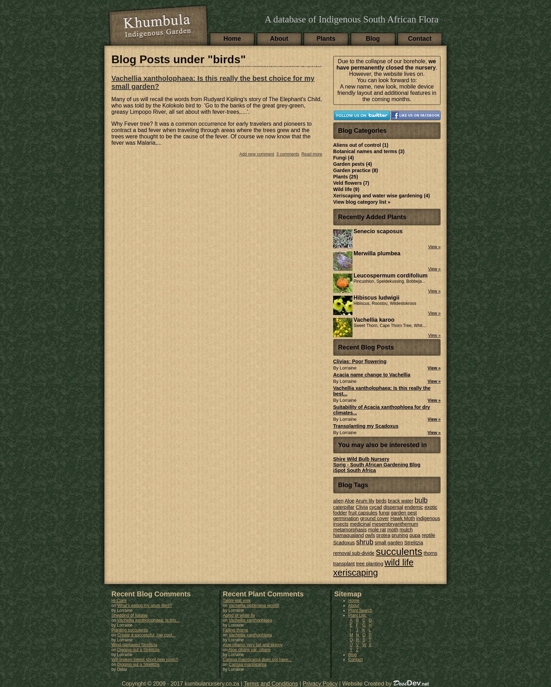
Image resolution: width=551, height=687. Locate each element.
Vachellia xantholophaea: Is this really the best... (381, 391)
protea (383, 535)
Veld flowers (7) (351, 183)
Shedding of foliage (129, 615)
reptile (428, 535)
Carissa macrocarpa (247, 664)
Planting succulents (129, 630)
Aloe (350, 501)
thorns (430, 553)
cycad (375, 507)
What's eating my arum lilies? (144, 605)
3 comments (287, 154)
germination (346, 518)
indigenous (428, 518)
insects (341, 524)
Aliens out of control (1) (360, 145)
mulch (406, 529)
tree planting (369, 564)
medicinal (360, 524)
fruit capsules (363, 513)
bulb (421, 500)
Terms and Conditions (271, 684)
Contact (420, 38)
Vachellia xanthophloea (250, 620)
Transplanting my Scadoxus (365, 426)
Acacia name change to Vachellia (371, 375)
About (279, 38)
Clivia (362, 507)
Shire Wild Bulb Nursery (361, 459)
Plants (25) (345, 176)
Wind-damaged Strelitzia (134, 644)
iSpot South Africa (354, 470)
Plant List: (357, 615)
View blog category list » (361, 202)
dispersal (393, 507)
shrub (364, 542)
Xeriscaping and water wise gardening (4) (381, 195)
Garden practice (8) (355, 170)
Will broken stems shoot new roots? (144, 659)
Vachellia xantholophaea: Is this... (148, 620)
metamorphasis (350, 529)
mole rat (377, 529)
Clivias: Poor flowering (360, 361)
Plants (326, 38)
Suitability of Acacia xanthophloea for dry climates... (381, 410)
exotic (430, 507)
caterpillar (344, 507)
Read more (312, 154)
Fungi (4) (343, 158)
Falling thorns (235, 630)
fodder (340, 513)
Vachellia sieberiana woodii (254, 605)
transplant (344, 564)
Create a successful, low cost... (146, 635)
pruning (400, 535)
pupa (414, 535)
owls (370, 535)
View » (434, 368)
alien (338, 501)
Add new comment (256, 154)
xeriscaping (355, 572)
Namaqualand (348, 535)
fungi (384, 513)
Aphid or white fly (239, 615)
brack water (400, 501)
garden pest (404, 513)
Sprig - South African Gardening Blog (376, 464)
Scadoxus (344, 542)
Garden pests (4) (352, 164)
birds (381, 501)
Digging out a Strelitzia (138, 649)
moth (392, 529)
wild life (399, 562)
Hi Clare (119, 600)
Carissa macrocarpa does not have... (257, 659)
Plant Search (360, 610)
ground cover (374, 518)
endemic (413, 507)
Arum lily (365, 501)
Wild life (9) (346, 189)
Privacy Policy (320, 684)
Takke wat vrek (237, 600)
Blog (373, 38)
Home (232, 38)
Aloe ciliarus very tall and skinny (253, 644)
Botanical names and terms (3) (368, 151)
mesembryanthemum (395, 524)
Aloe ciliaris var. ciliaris (249, 649)
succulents (399, 551)
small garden (389, 542)
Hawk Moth (402, 518)
